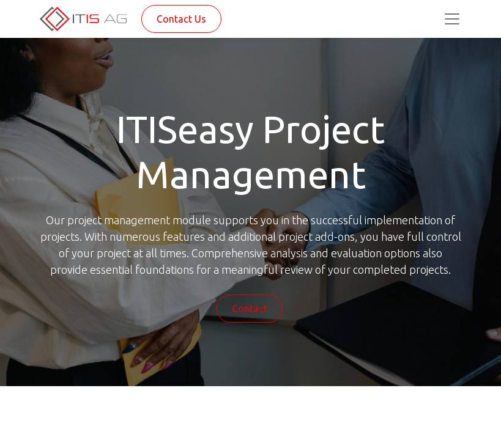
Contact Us (181, 18)
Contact (249, 308)
